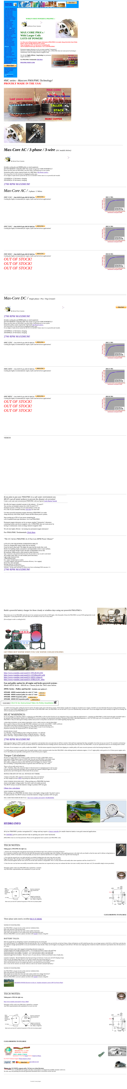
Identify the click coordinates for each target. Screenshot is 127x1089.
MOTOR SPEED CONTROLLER (8, 62)
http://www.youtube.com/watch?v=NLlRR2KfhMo (41, 797)
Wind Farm (7, 28)
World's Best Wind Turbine (9, 4)
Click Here (40, 59)
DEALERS (7, 71)
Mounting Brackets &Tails (10, 37)
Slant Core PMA (8, 47)
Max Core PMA (8, 51)
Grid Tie (13, 28)
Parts (10, 46)
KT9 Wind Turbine (9, 15)
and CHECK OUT (29, 1062)
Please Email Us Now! (25, 1058)
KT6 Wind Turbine (9, 12)
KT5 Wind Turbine (9, 11)
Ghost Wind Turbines (9, 16)
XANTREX (9, 834)
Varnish (35, 933)
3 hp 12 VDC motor (9, 59)
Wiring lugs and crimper (10, 30)
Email (26, 1055)
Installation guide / (9, 29)
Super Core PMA (8, 50)
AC (13, 29)
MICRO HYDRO (8, 54)
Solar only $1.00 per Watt (10, 33)
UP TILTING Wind (9, 10)
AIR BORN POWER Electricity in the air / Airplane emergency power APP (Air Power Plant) (38, 982)
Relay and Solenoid (9, 38)
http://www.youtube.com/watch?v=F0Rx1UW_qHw (24, 679)
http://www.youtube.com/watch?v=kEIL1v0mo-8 (23, 677)
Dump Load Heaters (9, 24)
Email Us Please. (36, 1055)
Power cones (8, 36)
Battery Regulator (8, 22)
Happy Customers (8, 26)
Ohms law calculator (9, 69)
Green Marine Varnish (50, 501)
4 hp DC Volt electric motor (10, 58)
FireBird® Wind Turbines (10, 17)
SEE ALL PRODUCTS (10, 8)
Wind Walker (7, 20)
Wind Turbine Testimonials (10, 67)
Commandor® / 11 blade (10, 19)
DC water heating (8, 40)
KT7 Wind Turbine (9, 13)
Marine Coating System (10, 43)
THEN (20, 778)
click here (28, 509)
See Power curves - (43, 172)
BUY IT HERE (36, 919)
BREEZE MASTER (9, 21)
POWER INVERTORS (9, 32)
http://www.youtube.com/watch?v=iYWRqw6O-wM (24, 675)
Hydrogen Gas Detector (10, 45)
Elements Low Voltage (9, 41)
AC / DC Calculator (9, 70)
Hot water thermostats (9, 42)
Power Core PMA (8, 49)
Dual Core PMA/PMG (9, 52)
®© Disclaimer (10, 75)
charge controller (54, 831)
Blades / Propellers (9, 34)
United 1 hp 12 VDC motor (10, 60)
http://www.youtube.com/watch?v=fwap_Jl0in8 (16, 1001)
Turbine (14, 10)
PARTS (6, 73)
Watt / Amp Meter (8, 25)
